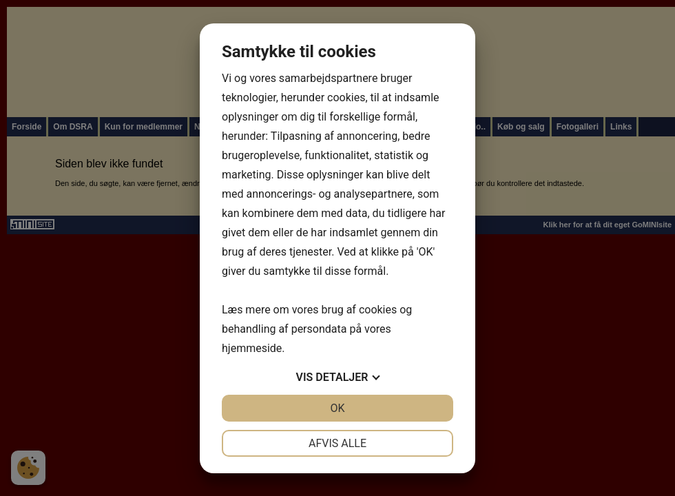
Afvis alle (337, 443)
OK (337, 408)
